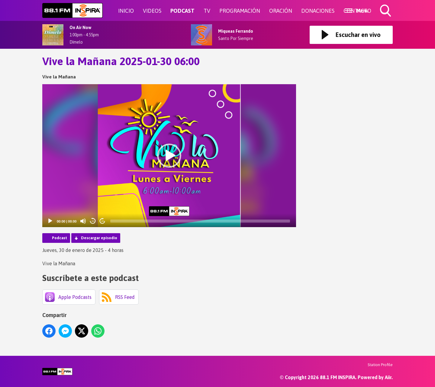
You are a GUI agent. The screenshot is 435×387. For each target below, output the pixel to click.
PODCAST (182, 11)
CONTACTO (357, 11)
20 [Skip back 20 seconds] (93, 221)
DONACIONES (317, 11)
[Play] (50, 221)
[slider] (200, 221)
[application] (169, 155)
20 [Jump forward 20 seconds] (102, 221)
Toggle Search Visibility (386, 11)
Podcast (59, 238)
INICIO (126, 11)
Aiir (388, 377)
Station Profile (380, 364)
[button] (169, 156)
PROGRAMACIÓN (239, 11)
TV (207, 11)
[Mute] (83, 221)
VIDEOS (152, 11)
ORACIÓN (280, 11)
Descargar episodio (99, 238)
